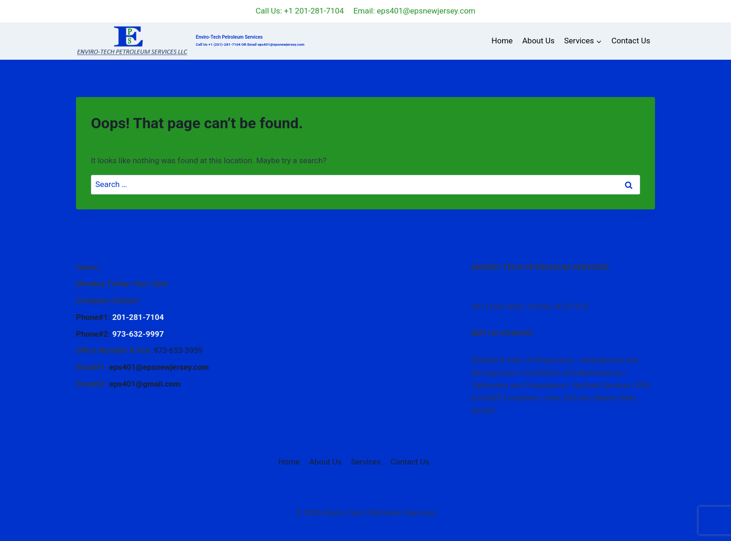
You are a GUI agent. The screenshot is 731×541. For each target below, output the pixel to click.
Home (502, 40)
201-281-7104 (138, 317)
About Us (538, 40)
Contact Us (630, 40)
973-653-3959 (177, 350)
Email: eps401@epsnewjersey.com (414, 10)
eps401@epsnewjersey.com (159, 367)
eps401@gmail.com (144, 383)
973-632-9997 (138, 334)
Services (366, 461)
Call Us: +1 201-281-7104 (299, 10)
